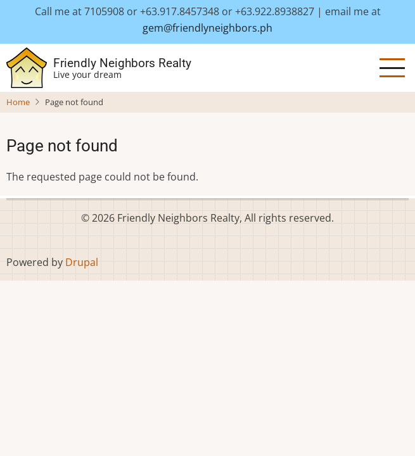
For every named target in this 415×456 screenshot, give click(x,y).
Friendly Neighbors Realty (122, 63)
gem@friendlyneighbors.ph (207, 28)
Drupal (81, 262)
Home (18, 102)
